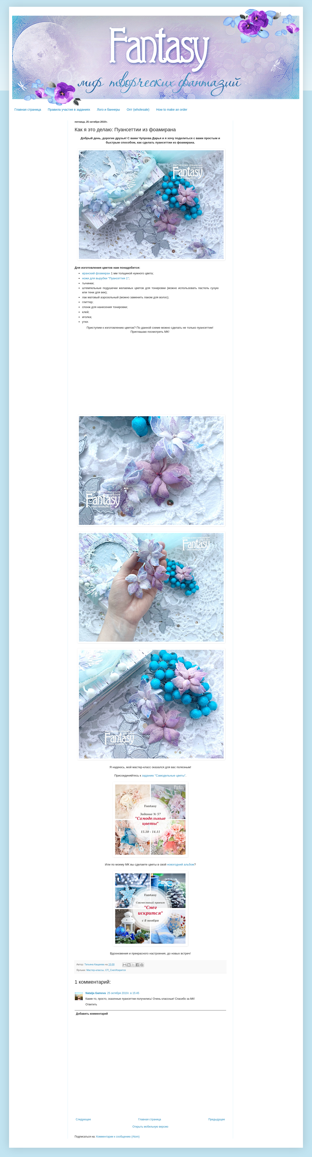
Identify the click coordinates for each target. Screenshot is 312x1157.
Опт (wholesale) (138, 109)
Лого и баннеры (108, 109)
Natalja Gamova (95, 993)
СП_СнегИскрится (115, 970)
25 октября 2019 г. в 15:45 (123, 993)
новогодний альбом (180, 864)
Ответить (91, 1004)
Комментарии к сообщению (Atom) (117, 1136)
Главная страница (27, 109)
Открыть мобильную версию (150, 1126)
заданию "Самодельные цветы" (164, 775)
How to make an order (171, 109)
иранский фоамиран (96, 273)
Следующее (83, 1119)
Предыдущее (216, 1119)
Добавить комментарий (92, 1013)
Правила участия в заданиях (69, 109)
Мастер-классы (95, 970)
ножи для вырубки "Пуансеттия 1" (105, 278)
